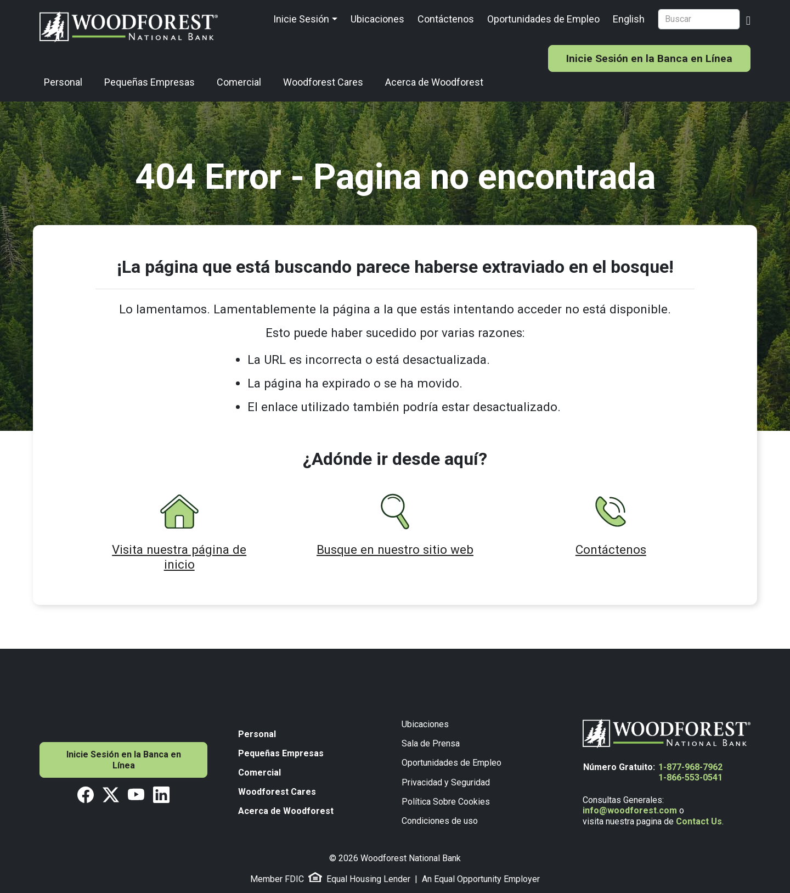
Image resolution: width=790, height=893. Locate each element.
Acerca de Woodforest (434, 82)
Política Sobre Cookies (446, 801)
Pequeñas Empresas (149, 82)
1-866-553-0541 (690, 777)
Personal (63, 82)
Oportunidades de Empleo (543, 19)
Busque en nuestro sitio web (395, 549)
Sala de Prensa (431, 743)
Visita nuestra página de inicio (179, 556)
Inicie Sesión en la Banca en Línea (649, 58)
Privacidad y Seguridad (446, 782)
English (629, 19)
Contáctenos (445, 19)
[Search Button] (748, 19)
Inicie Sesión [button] (301, 19)
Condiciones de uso (440, 821)
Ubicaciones (377, 19)
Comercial (239, 82)
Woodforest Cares (323, 82)
